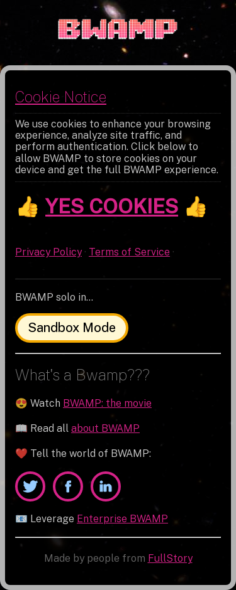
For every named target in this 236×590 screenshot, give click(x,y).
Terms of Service (129, 252)
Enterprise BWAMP (122, 519)
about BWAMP (105, 428)
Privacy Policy (48, 252)
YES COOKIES (111, 206)
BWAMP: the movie (107, 403)
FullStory (170, 558)
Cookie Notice (60, 96)
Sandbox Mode (72, 327)
